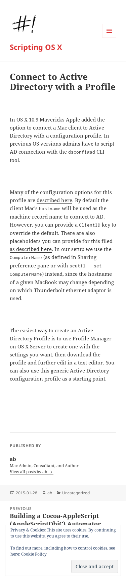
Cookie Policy (34, 554)
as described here (31, 249)
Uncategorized (76, 493)
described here (54, 200)
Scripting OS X (36, 47)
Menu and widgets (109, 37)
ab (49, 493)
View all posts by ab (29, 472)
